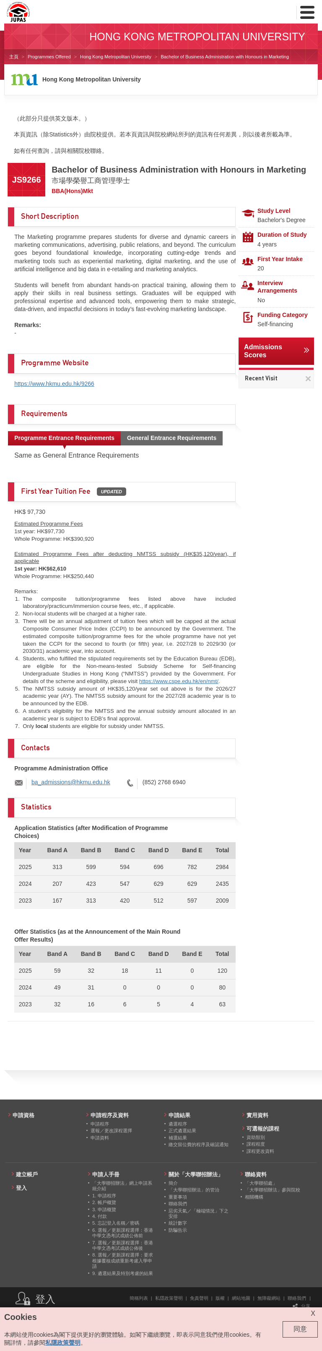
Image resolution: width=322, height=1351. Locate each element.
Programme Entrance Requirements (64, 438)
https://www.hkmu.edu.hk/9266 (54, 383)
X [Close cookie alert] (313, 1313)
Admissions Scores (263, 351)
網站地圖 (241, 1298)
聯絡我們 (297, 1298)
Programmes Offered (49, 56)
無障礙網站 (268, 1298)
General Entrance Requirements (171, 438)
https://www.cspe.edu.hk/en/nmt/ (178, 681)
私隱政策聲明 (169, 1298)
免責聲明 (199, 1298)
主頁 (13, 56)
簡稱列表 (139, 1298)
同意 (300, 1329)
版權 (220, 1298)
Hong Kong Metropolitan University (115, 56)
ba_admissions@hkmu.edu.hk (70, 782)
